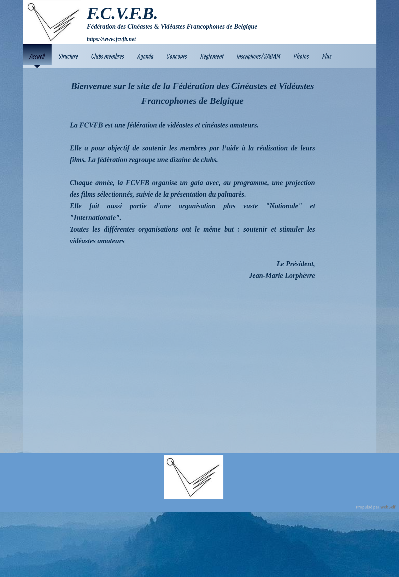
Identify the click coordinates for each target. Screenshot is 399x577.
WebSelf (387, 507)
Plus (326, 56)
